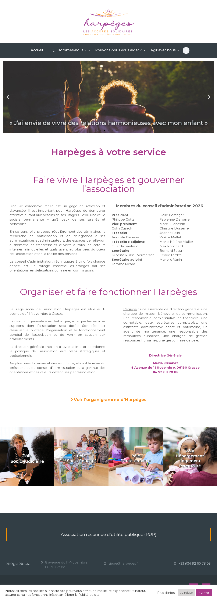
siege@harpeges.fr (124, 563)
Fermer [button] (204, 592)
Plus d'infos (166, 593)
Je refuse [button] (186, 592)
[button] (101, 130)
